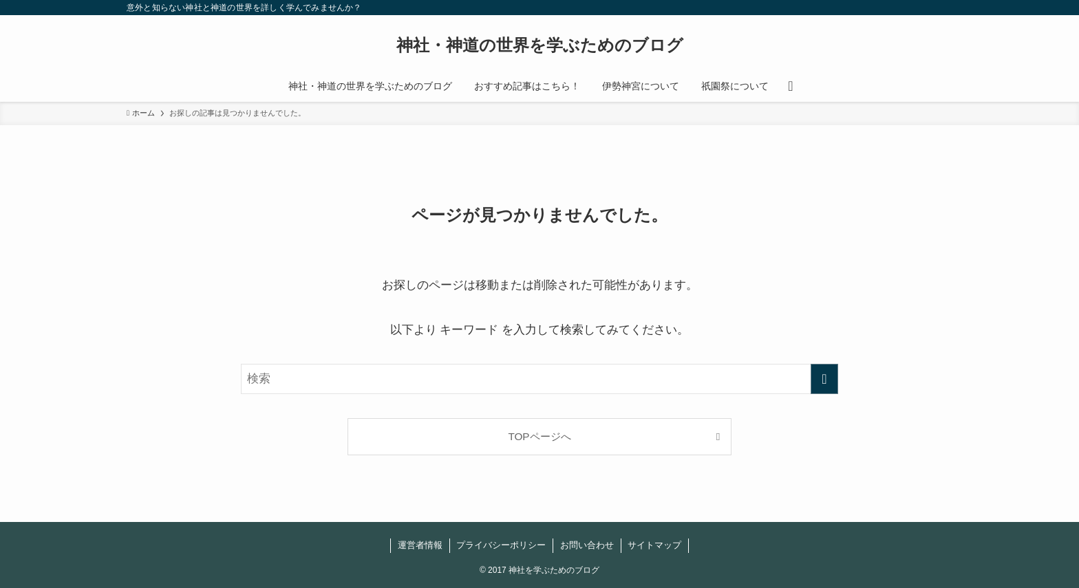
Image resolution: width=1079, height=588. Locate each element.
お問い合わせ (587, 545)
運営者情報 (420, 545)
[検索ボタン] (790, 86)
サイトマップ (654, 545)
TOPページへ (539, 436)
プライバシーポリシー (501, 545)
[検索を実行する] (824, 379)
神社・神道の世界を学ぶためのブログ (539, 45)
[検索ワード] (539, 379)
